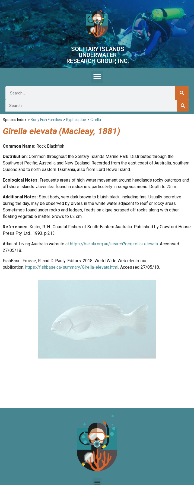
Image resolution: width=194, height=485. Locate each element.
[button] (97, 77)
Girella (95, 120)
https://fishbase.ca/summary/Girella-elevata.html (71, 267)
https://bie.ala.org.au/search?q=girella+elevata (114, 243)
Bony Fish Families (46, 120)
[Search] (182, 93)
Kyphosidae (76, 120)
